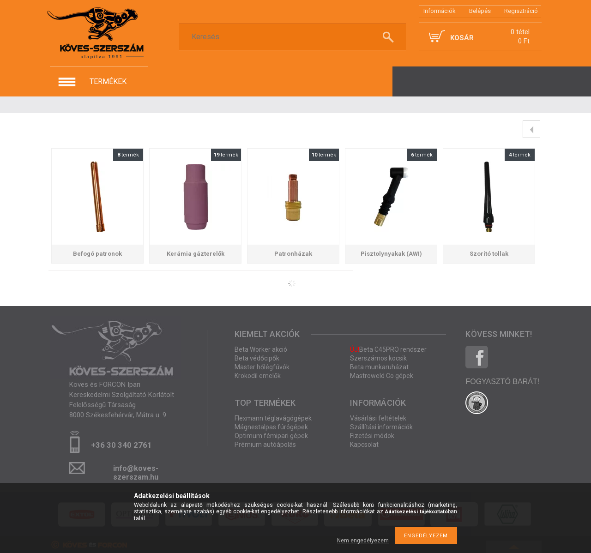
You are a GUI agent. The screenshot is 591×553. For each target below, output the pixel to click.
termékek (108, 81)
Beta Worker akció (261, 349)
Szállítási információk (381, 427)
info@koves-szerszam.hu (135, 471)
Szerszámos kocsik (378, 358)
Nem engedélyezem (363, 540)
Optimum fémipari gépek (271, 435)
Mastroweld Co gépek (381, 375)
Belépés (480, 10)
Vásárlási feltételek (378, 418)
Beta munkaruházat (379, 367)
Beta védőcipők (257, 358)
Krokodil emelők (258, 375)
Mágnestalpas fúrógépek (271, 427)
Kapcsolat (364, 444)
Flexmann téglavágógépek (273, 418)
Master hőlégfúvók (262, 367)
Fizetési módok (372, 435)
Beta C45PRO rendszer (388, 349)
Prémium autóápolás (265, 444)
